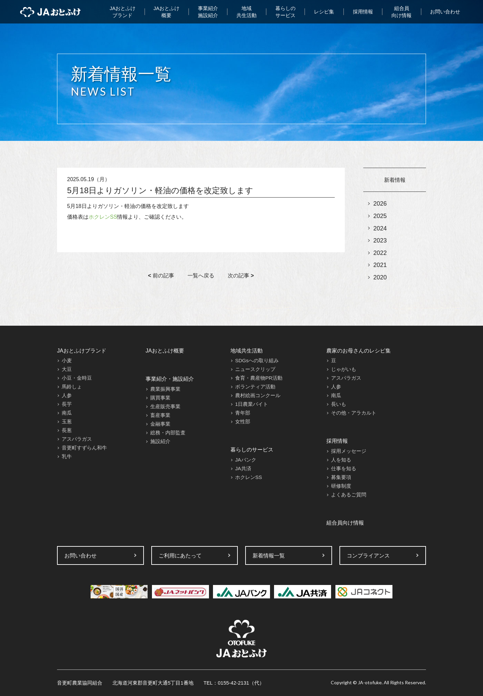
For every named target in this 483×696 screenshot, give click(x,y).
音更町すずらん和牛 (84, 447)
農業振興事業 (165, 389)
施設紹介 (160, 441)
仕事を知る (343, 468)
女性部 (242, 421)
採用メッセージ (348, 451)
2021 (380, 265)
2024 (380, 228)
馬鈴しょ (72, 386)
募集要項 (341, 477)
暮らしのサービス (285, 11)
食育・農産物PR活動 (258, 378)
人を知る (341, 460)
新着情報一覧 (269, 555)
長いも (338, 404)
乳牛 (67, 456)
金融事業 (160, 424)
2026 (380, 203)
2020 (380, 277)
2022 (380, 253)
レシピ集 (324, 11)
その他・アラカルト (353, 413)
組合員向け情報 (401, 11)
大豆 (67, 369)
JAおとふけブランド (123, 11)
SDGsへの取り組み (257, 360)
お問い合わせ (445, 11)
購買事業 (160, 397)
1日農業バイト (251, 404)
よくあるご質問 (348, 494)
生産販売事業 (165, 406)
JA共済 (243, 468)
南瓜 (67, 413)
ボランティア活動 (255, 386)
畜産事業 (160, 415)
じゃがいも (343, 369)
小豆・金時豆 (77, 378)
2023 (380, 240)
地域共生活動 (246, 11)
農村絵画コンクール (257, 395)
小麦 (67, 360)
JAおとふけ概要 (167, 11)
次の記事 (241, 275)
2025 (380, 216)
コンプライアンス (368, 555)
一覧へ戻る (200, 275)
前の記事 (161, 275)
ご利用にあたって (180, 555)
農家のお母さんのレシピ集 (358, 351)
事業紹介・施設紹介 (170, 379)
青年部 (242, 413)
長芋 (67, 404)
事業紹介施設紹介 (208, 11)
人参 (67, 395)
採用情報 (363, 11)
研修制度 (341, 486)
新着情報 (395, 180)
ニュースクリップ (255, 369)
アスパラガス (77, 439)
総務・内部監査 (167, 432)
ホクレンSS (103, 217)
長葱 (67, 430)
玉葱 (67, 421)
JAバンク (245, 460)
